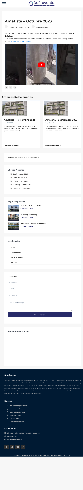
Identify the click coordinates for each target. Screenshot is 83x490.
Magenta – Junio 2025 (21, 188)
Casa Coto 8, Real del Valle (30, 206)
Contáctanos (14, 418)
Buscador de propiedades (19, 405)
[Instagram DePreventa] (23, 447)
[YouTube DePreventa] (17, 447)
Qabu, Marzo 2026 (20, 178)
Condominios (16, 252)
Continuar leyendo (11, 145)
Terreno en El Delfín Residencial (33, 224)
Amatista (35, 157)
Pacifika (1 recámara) (28, 215)
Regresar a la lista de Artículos (19, 157)
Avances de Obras (16, 409)
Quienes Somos (15, 415)
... (21, 131)
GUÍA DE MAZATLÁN (17, 412)
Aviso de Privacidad (17, 422)
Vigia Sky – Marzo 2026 (22, 185)
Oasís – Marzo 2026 (20, 174)
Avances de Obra (42, 27)
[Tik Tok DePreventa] (12, 447)
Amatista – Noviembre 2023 (19, 120)
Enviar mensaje (40, 315)
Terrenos (14, 262)
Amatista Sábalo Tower (21, 41)
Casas (13, 248)
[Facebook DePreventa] (6, 447)
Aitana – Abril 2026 (20, 181)
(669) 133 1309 (12, 436)
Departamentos (17, 257)
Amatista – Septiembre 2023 (61, 120)
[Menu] (4, 3)
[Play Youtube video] (41, 64)
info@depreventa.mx (14, 439)
